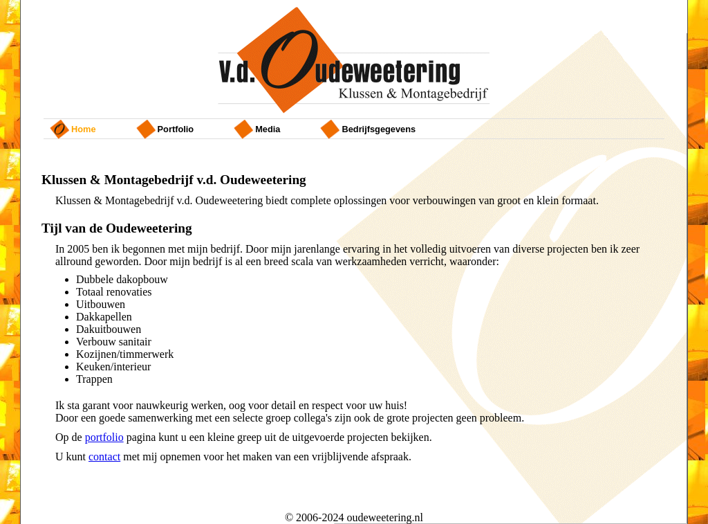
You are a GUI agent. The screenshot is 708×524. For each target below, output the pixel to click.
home (83, 129)
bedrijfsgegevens (379, 129)
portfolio (176, 129)
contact (104, 456)
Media (267, 129)
